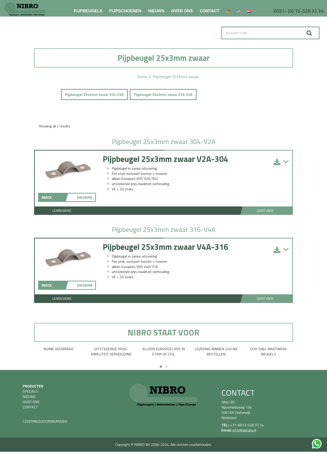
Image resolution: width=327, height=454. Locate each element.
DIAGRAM (84, 197)
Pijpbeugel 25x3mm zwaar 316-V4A (163, 94)
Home (142, 77)
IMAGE (47, 197)
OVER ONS (182, 11)
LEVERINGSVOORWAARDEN (45, 421)
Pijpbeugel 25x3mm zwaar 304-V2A (94, 94)
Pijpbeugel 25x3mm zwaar (176, 77)
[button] (161, 366)
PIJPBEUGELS (88, 11)
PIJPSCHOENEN (125, 11)
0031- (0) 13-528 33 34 (299, 11)
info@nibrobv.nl (244, 430)
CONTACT (209, 11)
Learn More (62, 210)
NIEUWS (156, 11)
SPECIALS (30, 391)
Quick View (265, 210)
